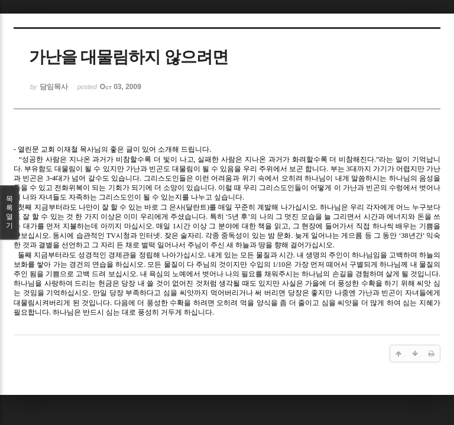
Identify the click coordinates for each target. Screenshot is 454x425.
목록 (9, 212)
